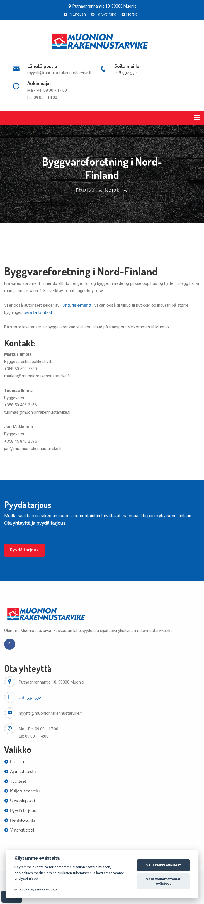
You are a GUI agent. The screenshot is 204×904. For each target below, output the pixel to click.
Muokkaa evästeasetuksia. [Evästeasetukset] (36, 890)
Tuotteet (15, 781)
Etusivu (85, 190)
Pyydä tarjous (20, 810)
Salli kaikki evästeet (163, 865)
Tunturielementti (76, 305)
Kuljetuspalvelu (22, 791)
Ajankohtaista (20, 771)
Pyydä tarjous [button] (24, 550)
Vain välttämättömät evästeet (163, 881)
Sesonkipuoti (19, 800)
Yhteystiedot (19, 830)
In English (75, 14)
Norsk (129, 14)
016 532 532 (125, 72)
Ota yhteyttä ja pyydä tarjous (34, 523)
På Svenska (103, 14)
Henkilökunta (19, 820)
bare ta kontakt (37, 312)
